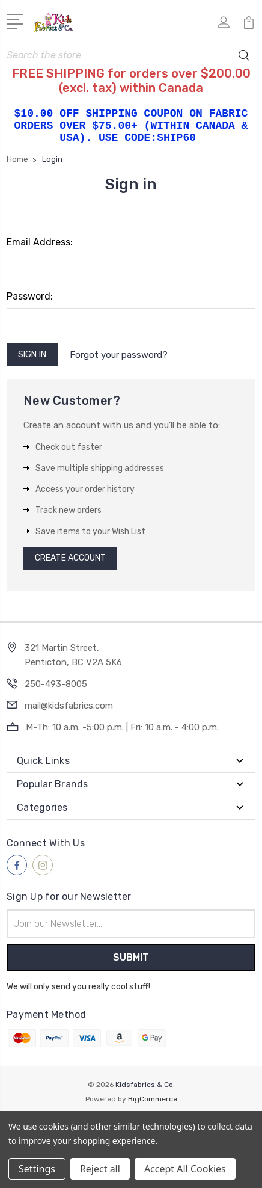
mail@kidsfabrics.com (69, 705)
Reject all (100, 1168)
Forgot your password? (119, 354)
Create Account (70, 558)
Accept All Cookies (185, 1168)
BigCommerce (152, 1099)
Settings (37, 1168)
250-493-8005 (56, 684)
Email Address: (40, 242)
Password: (30, 296)
